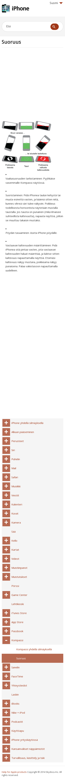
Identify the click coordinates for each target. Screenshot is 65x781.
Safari (14, 477)
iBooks (15, 703)
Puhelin (15, 459)
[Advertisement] (32, 85)
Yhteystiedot (19, 685)
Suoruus (21, 658)
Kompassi (17, 640)
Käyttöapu (17, 730)
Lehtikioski (17, 604)
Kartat (15, 549)
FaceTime (17, 676)
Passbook (17, 631)
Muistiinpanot (19, 567)
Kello (14, 540)
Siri (13, 450)
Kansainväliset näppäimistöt (28, 749)
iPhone (20, 8)
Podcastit (17, 721)
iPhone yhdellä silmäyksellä (27, 423)
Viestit (15, 495)
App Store (17, 622)
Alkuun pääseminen (22, 432)
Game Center (19, 595)
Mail (13, 468)
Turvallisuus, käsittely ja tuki (28, 758)
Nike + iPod (18, 712)
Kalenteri (16, 504)
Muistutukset (19, 577)
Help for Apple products (14, 772)
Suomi (56, 3)
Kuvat (14, 513)
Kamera (16, 522)
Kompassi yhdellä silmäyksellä (34, 649)
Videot (15, 558)
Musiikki (15, 486)
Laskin (15, 694)
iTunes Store (19, 613)
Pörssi (15, 586)
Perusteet (17, 441)
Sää (13, 531)
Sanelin (15, 667)
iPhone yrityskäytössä (24, 739)
